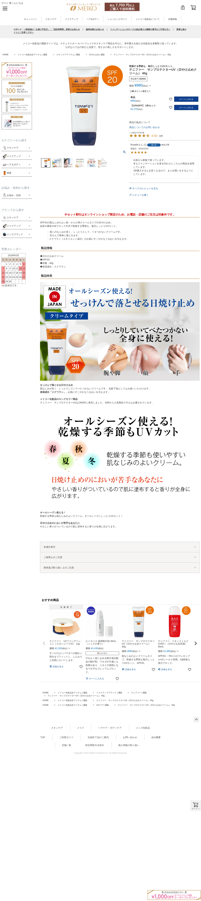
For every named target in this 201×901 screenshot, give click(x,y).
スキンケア (51, 19)
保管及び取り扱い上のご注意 (59, 567)
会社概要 (156, 737)
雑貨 (9, 173)
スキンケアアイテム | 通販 (68, 54)
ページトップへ (196, 719)
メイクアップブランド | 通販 (109, 693)
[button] (44, 643)
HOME (6, 54)
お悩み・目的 (12, 195)
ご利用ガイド (66, 737)
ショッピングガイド (117, 19)
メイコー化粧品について (148, 19)
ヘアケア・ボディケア (110, 727)
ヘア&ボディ (93, 19)
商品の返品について (139, 122)
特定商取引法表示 (94, 745)
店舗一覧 (66, 745)
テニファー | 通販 (139, 693)
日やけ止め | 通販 (97, 54)
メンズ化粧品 (143, 727)
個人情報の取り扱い (128, 745)
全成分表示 (49, 547)
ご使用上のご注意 (53, 557)
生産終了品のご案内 (98, 737)
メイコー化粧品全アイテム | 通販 (32, 54)
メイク (80, 727)
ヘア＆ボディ (14, 164)
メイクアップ (71, 19)
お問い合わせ (130, 737)
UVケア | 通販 (102, 705)
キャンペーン (30, 19)
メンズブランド (15, 234)
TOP (42, 737)
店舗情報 (172, 19)
